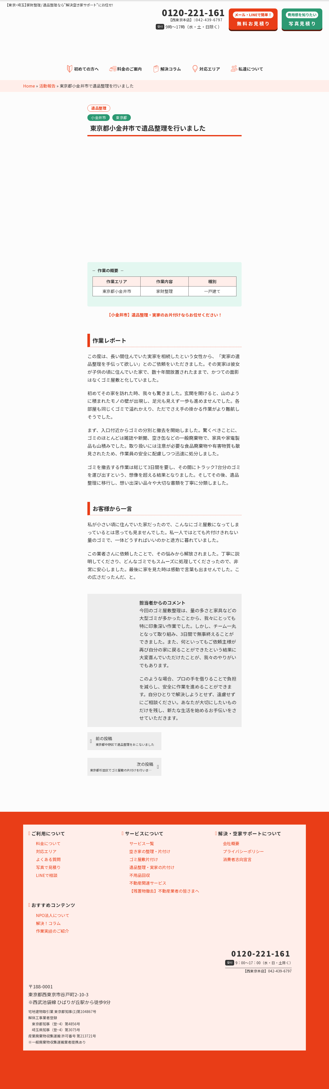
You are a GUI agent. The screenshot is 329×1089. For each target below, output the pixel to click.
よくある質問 (48, 859)
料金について (48, 843)
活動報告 (47, 86)
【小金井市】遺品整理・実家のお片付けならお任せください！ (164, 315)
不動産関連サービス (147, 883)
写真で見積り (48, 867)
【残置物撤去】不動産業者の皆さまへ (164, 891)
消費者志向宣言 (237, 859)
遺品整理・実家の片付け (152, 867)
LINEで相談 (46, 875)
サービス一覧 (141, 843)
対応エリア (46, 851)
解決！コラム (48, 923)
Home (29, 86)
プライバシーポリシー (243, 851)
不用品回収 (139, 875)
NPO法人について (52, 915)
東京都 (121, 117)
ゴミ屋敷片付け (143, 859)
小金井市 (98, 117)
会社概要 (231, 843)
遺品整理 (98, 108)
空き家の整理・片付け (149, 851)
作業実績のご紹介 (52, 931)
